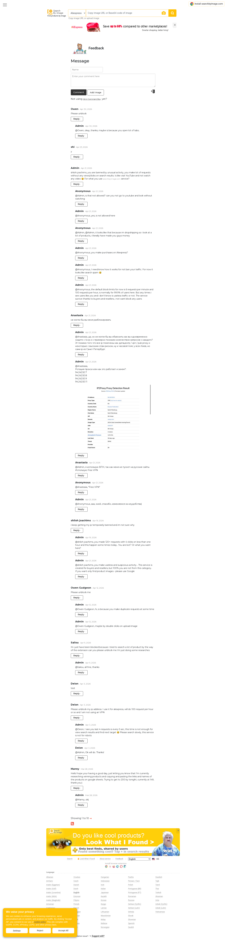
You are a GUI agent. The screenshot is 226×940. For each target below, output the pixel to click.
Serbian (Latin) (134, 908)
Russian (131, 900)
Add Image (95, 92)
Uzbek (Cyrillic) (161, 904)
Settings (17, 930)
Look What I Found (86, 859)
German (77, 916)
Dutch (76, 889)
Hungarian (105, 877)
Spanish (131, 923)
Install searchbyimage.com (206, 4)
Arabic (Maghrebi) (53, 900)
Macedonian (106, 916)
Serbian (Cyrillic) (134, 904)
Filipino (76, 900)
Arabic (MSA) (51, 896)
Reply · (77, 119)
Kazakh (104, 896)
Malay (103, 920)
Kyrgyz (103, 904)
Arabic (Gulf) (51, 889)
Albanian (49, 877)
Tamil (158, 885)
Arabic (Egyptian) (53, 885)
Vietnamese (160, 912)
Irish (102, 885)
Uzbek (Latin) (161, 908)
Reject (40, 930)
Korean (104, 900)
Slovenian (132, 920)
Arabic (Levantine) (53, 893)
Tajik (157, 881)
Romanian (132, 896)
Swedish (159, 877)
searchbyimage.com (111, 179)
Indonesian (105, 881)
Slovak (130, 916)
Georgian (77, 912)
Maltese (104, 923)
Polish (130, 885)
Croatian (77, 877)
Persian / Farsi (134, 881)
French (76, 908)
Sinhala (131, 912)
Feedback (119, 859)
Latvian (104, 908)
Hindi (76, 927)
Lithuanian (105, 912)
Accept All (63, 930)
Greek (76, 920)
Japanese (105, 893)
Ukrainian (159, 896)
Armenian (50, 904)
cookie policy (40, 922)
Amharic (49, 881)
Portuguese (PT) (134, 893)
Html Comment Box (92, 99)
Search (70, 859)
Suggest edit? (98, 936)
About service (105, 859)
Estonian (77, 896)
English (77, 893)
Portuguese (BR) (134, 889)
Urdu (157, 900)
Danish (76, 885)
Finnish (76, 904)
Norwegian (105, 927)
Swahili (131, 927)
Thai (157, 889)
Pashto (131, 877)
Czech (76, 881)
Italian (103, 889)
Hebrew (77, 923)
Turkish (158, 893)
